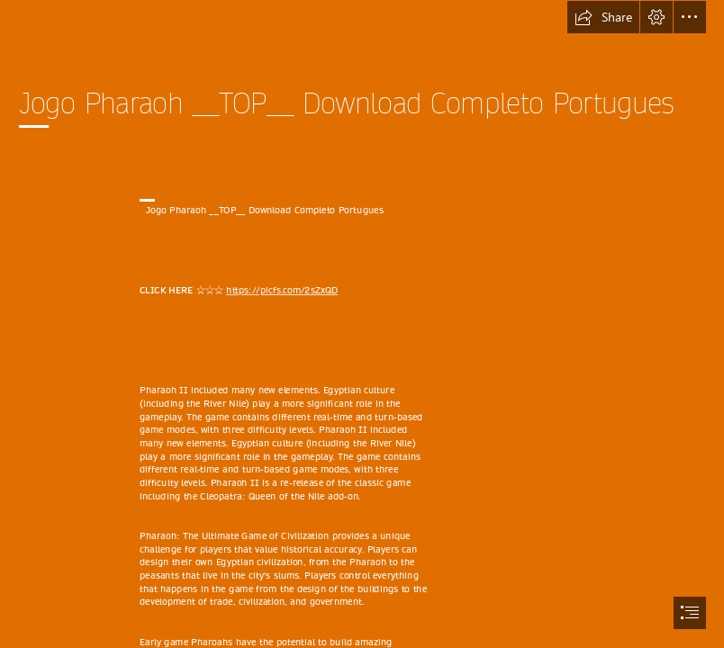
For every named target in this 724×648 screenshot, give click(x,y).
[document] (362, 324)
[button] (603, 17)
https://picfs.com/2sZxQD (282, 290)
